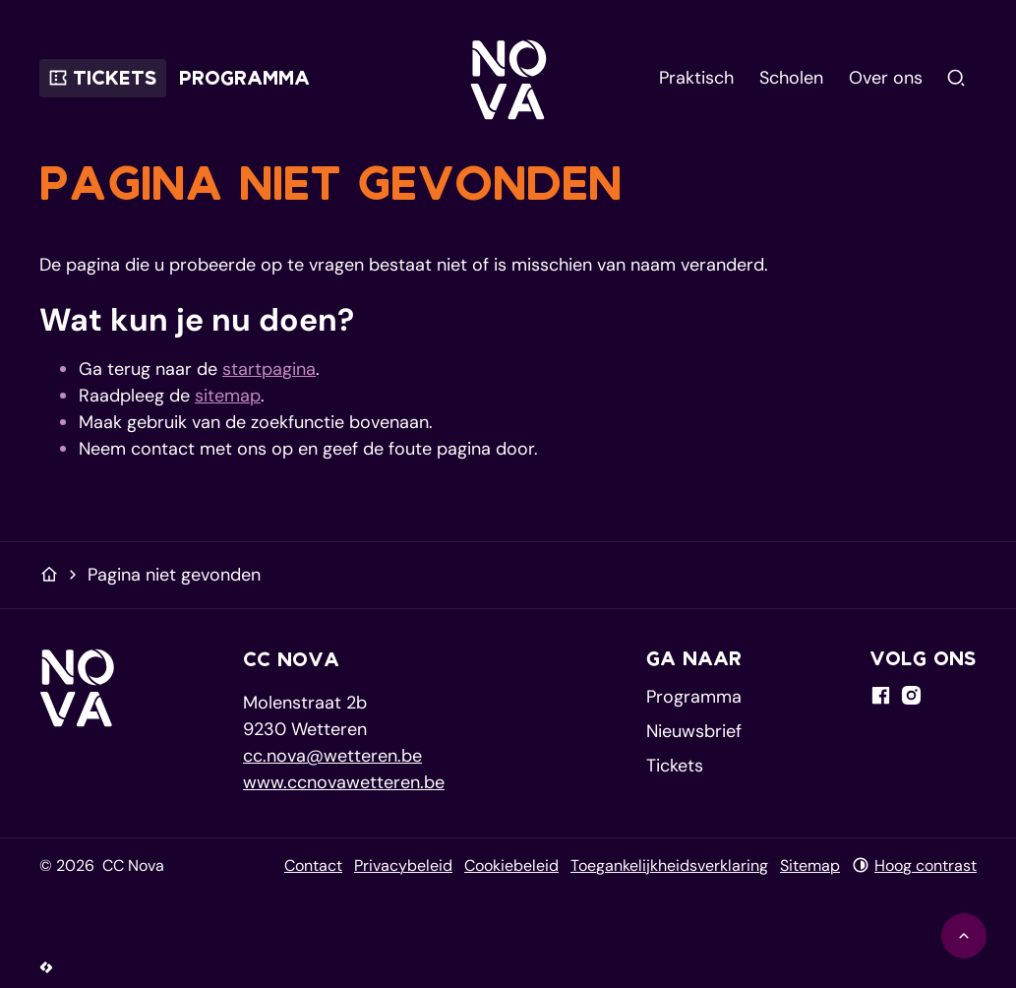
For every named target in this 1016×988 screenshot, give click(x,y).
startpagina (269, 369)
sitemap (228, 395)
